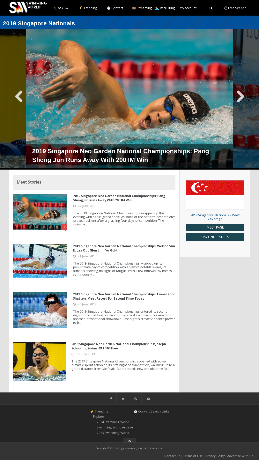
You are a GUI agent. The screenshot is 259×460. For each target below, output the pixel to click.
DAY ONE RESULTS (215, 237)
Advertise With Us (240, 456)
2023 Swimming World (113, 433)
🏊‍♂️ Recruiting (165, 8)
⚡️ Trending (88, 8)
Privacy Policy (215, 456)
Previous (19, 99)
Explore (98, 416)
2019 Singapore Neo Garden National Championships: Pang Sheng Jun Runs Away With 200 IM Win (119, 198)
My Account (188, 8)
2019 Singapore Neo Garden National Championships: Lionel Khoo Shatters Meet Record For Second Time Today (124, 296)
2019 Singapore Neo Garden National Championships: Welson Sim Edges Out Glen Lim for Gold (124, 248)
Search (156, 411)
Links (165, 411)
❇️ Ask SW (61, 8)
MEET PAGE (215, 227)
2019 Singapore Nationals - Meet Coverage (215, 217)
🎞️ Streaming (142, 8)
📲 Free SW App (235, 8)
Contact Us (172, 456)
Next (240, 99)
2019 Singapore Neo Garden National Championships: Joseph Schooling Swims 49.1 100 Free (118, 346)
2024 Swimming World (113, 422)
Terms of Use (193, 456)
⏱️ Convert (115, 8)
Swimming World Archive (115, 427)
